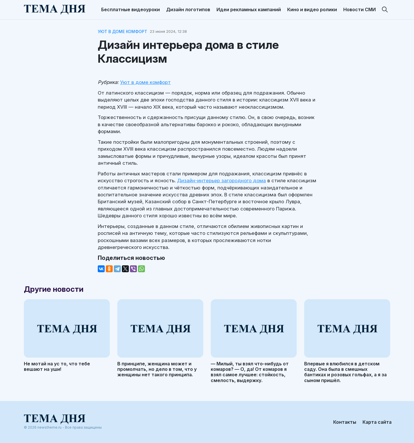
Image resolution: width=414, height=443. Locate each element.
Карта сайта (377, 422)
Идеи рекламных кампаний (248, 9)
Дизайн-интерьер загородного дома (221, 180)
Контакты (344, 422)
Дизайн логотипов (188, 9)
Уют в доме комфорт (122, 31)
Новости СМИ (359, 9)
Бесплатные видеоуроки (130, 9)
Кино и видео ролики (312, 9)
